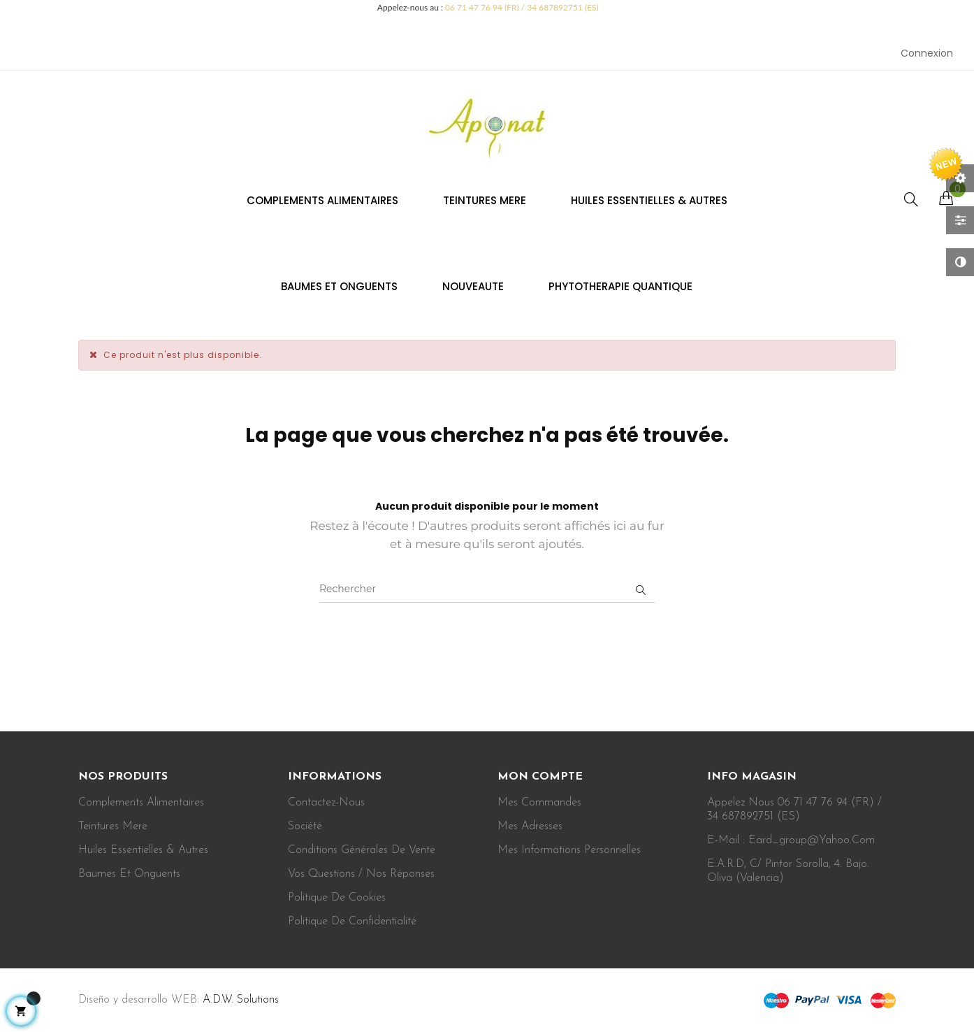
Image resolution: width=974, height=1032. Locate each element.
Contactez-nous (326, 802)
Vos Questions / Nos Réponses (361, 874)
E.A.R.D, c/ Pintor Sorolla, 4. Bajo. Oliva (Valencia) (788, 871)
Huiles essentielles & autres (143, 850)
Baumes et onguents (129, 874)
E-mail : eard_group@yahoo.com (791, 840)
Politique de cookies (337, 897)
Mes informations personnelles (569, 850)
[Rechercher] (487, 589)
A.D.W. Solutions (241, 999)
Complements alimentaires (141, 802)
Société (305, 826)
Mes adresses (529, 826)
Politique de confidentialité (352, 921)
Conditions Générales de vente (361, 850)
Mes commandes (539, 802)
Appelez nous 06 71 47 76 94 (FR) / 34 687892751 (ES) (794, 809)
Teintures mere (112, 826)
